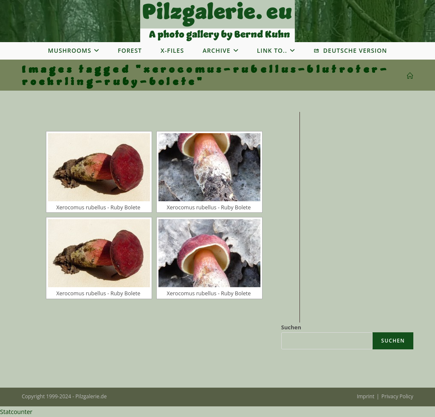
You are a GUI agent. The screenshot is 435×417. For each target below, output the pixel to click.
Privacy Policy (397, 396)
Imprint (365, 396)
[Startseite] (410, 76)
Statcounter (16, 412)
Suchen (291, 327)
